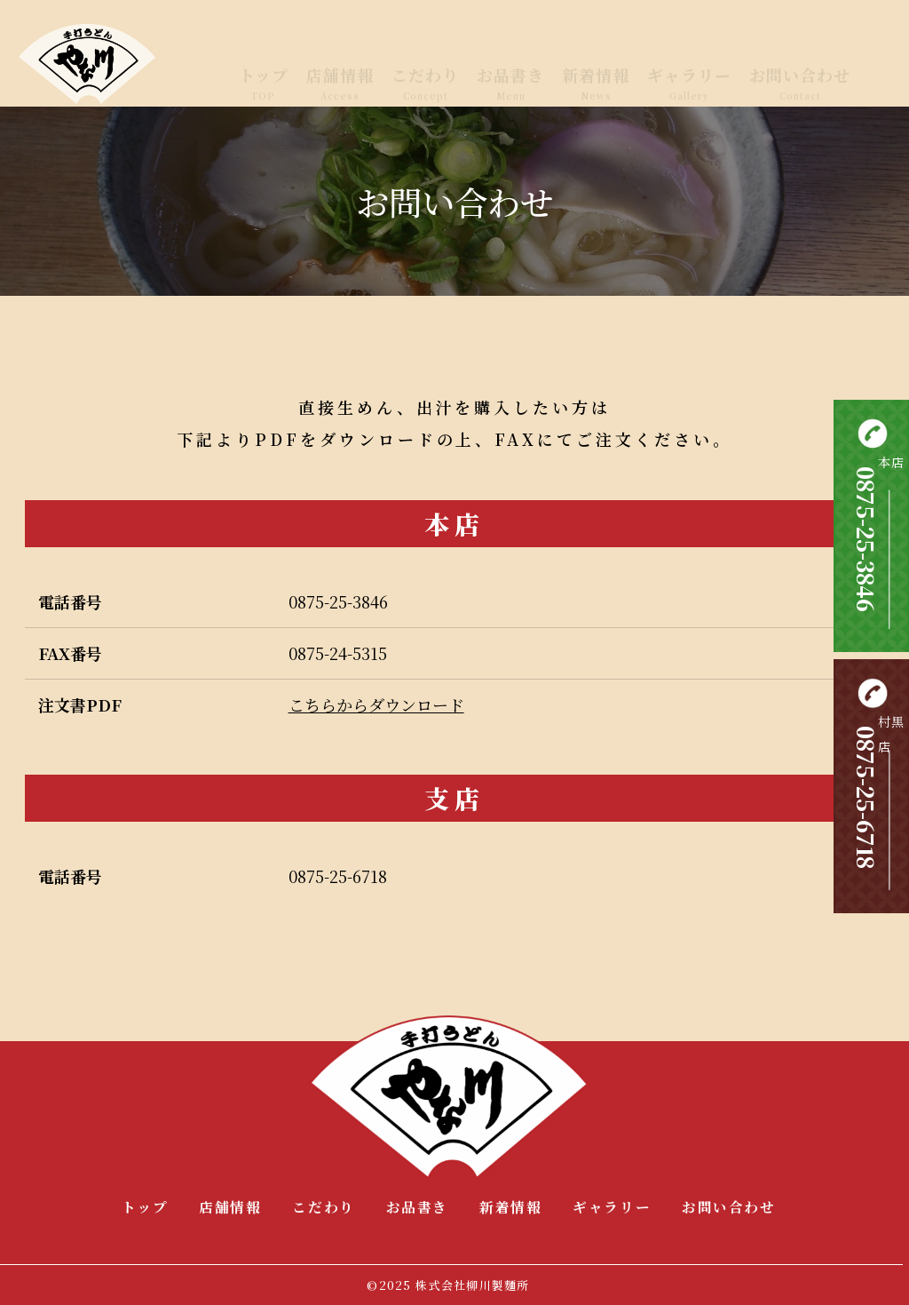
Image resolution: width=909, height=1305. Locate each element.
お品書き (510, 67)
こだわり (425, 67)
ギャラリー (689, 67)
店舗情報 (340, 67)
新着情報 (595, 67)
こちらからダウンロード (376, 704)
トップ (264, 67)
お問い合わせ (799, 67)
